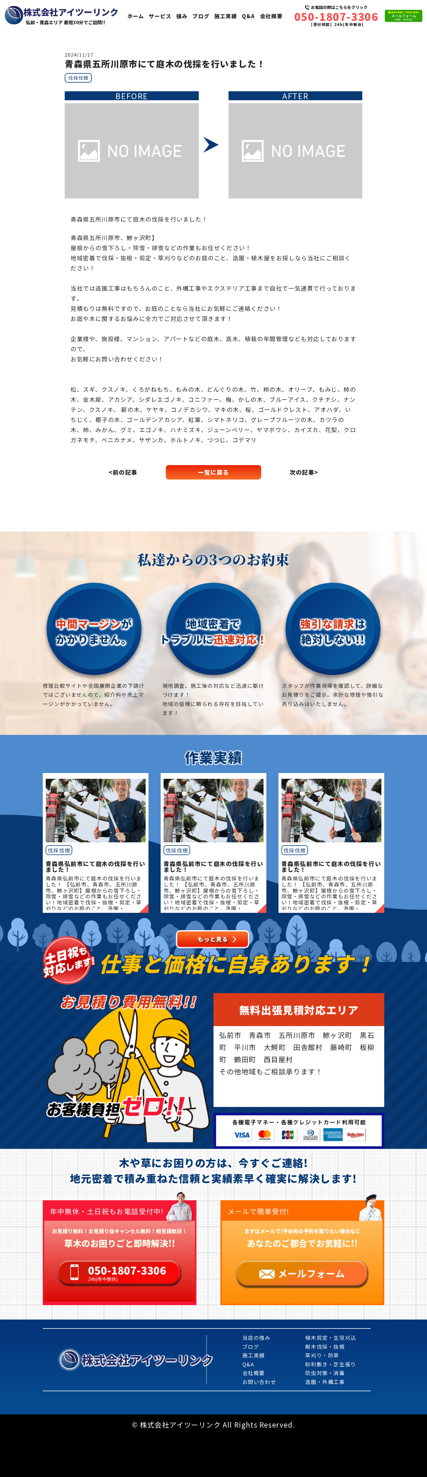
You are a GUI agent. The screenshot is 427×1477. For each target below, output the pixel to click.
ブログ (200, 16)
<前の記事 (123, 472)
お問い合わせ (259, 1381)
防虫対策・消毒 (325, 1372)
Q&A (248, 16)
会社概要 (271, 16)
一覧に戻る (213, 472)
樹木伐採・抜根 (325, 1346)
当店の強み (256, 1337)
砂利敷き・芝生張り (330, 1364)
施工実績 (225, 16)
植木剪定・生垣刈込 (330, 1337)
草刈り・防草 (322, 1355)
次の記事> (303, 472)
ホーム (135, 16)
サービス (160, 16)
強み (181, 16)
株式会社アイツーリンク (148, 1359)
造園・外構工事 (325, 1381)
